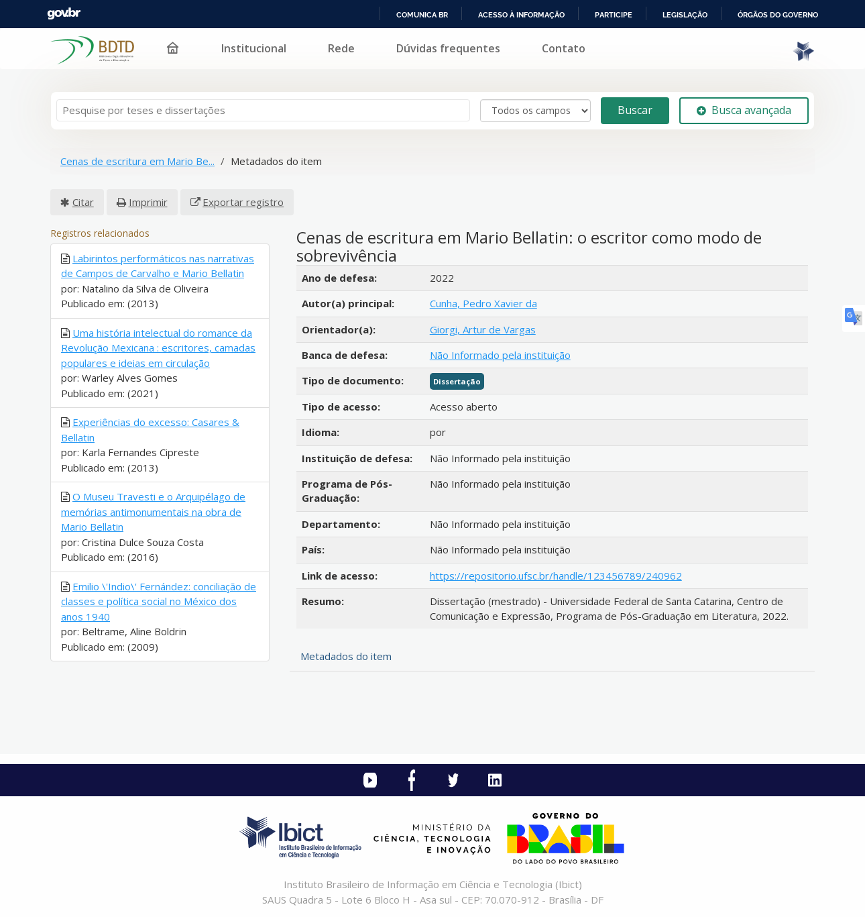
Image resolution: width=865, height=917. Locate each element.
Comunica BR (422, 15)
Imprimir (148, 202)
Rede (341, 48)
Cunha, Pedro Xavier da (483, 303)
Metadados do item (346, 656)
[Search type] (535, 110)
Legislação (684, 15)
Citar (83, 202)
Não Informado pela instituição (500, 355)
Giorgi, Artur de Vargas (483, 329)
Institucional (253, 48)
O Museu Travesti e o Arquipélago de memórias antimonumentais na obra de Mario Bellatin (153, 511)
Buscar (635, 110)
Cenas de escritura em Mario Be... (137, 161)
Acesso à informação (521, 15)
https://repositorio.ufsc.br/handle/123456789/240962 (556, 575)
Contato (563, 48)
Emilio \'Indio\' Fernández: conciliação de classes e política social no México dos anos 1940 (158, 601)
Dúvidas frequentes (448, 48)
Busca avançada (744, 110)
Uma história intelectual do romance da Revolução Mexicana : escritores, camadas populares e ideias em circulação (158, 348)
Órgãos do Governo (778, 15)
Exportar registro (243, 202)
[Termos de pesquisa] (263, 110)
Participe (613, 15)
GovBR (63, 13)
